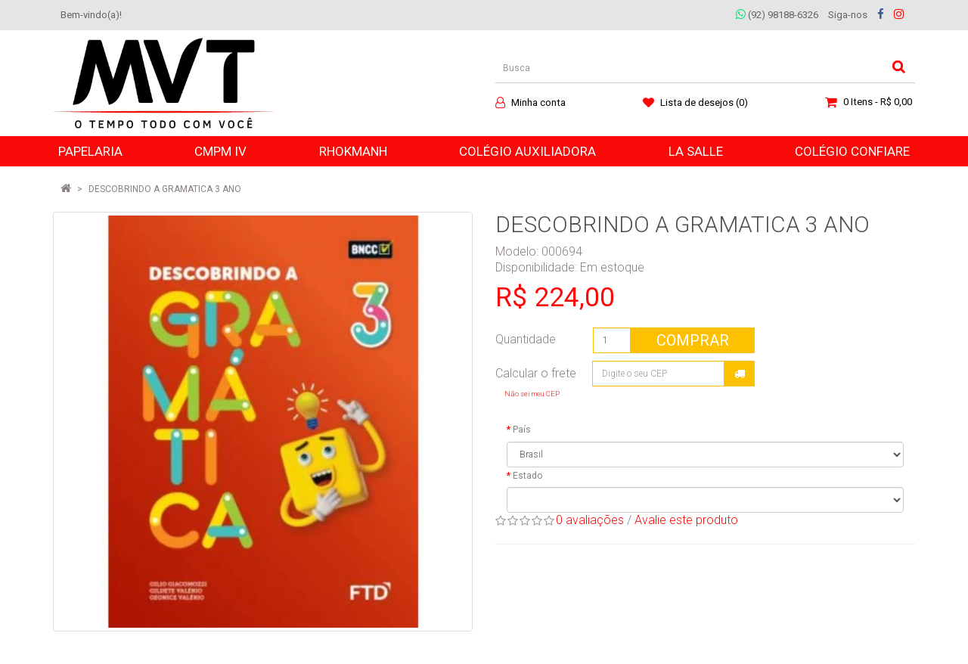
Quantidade (525, 339)
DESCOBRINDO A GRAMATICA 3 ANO (164, 189)
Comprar (692, 340)
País (522, 429)
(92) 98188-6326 (777, 14)
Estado (527, 475)
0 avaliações (590, 520)
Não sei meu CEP (532, 393)
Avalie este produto (686, 520)
